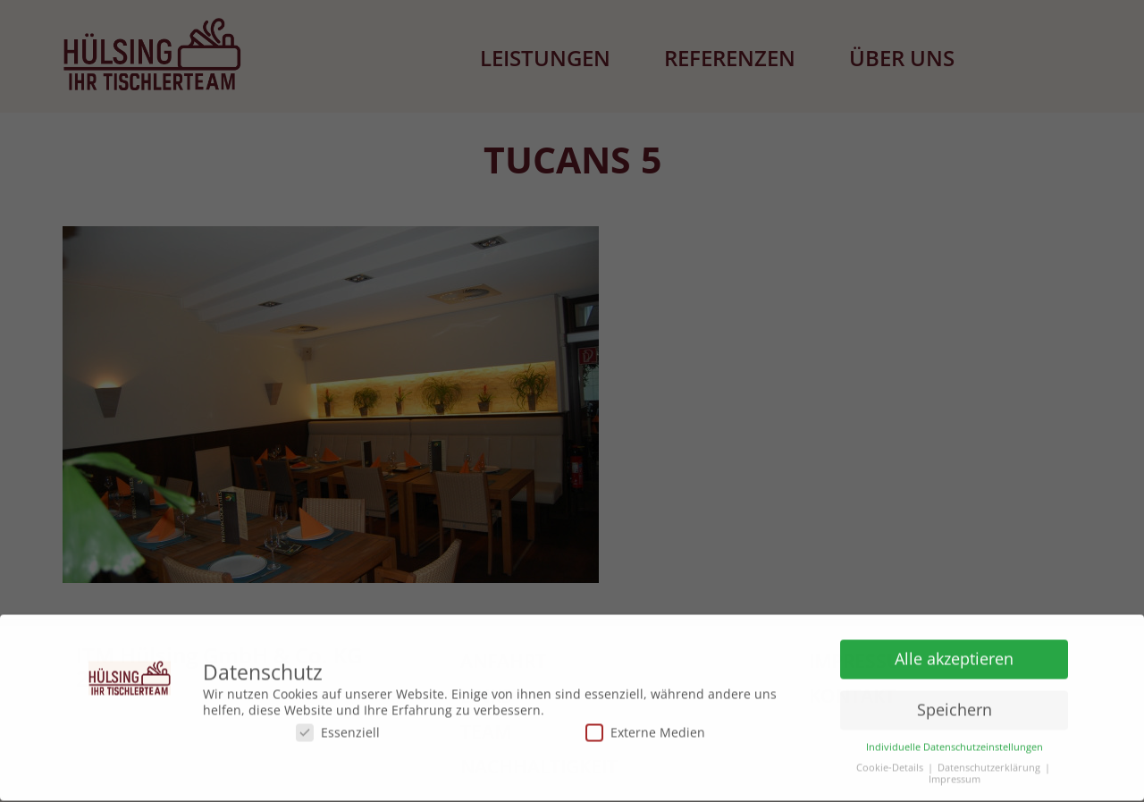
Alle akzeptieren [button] (954, 655)
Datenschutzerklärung (989, 765)
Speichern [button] (954, 706)
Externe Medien (645, 729)
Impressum (954, 776)
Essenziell (338, 729)
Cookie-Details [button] (889, 765)
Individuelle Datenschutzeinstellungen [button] (954, 744)
